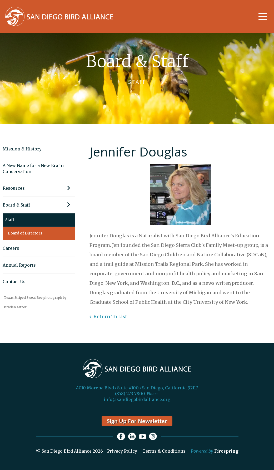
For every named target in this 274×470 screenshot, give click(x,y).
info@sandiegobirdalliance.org (137, 399)
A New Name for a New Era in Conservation (33, 168)
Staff (9, 219)
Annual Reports (19, 265)
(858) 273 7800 (130, 393)
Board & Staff (39, 205)
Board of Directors (25, 233)
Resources (39, 188)
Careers (11, 248)
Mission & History (22, 148)
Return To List (110, 317)
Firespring (226, 451)
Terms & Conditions (164, 451)
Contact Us (14, 281)
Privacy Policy (122, 451)
